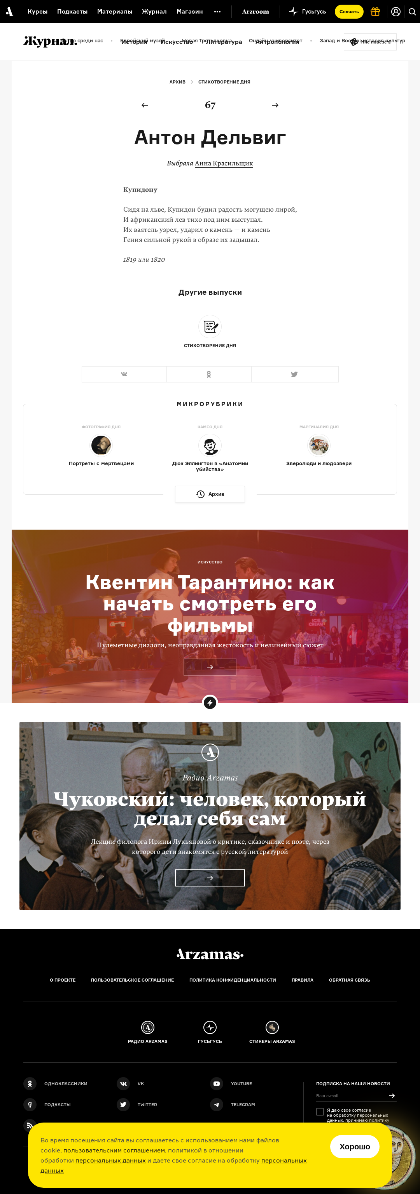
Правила (302, 980)
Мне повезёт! (375, 42)
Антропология (277, 41)
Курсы (37, 11)
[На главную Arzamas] (9, 11)
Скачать (349, 11)
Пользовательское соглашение (132, 980)
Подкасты (72, 11)
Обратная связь (349, 980)
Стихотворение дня (224, 82)
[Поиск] (412, 11)
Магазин (190, 11)
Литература (224, 41)
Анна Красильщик (224, 163)
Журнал (154, 11)
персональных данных (110, 1160)
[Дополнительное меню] (217, 11)
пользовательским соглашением (114, 1150)
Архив (178, 82)
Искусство (177, 41)
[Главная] (210, 954)
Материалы (114, 11)
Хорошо (355, 1146)
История (134, 41)
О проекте (62, 980)
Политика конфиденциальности (232, 980)
